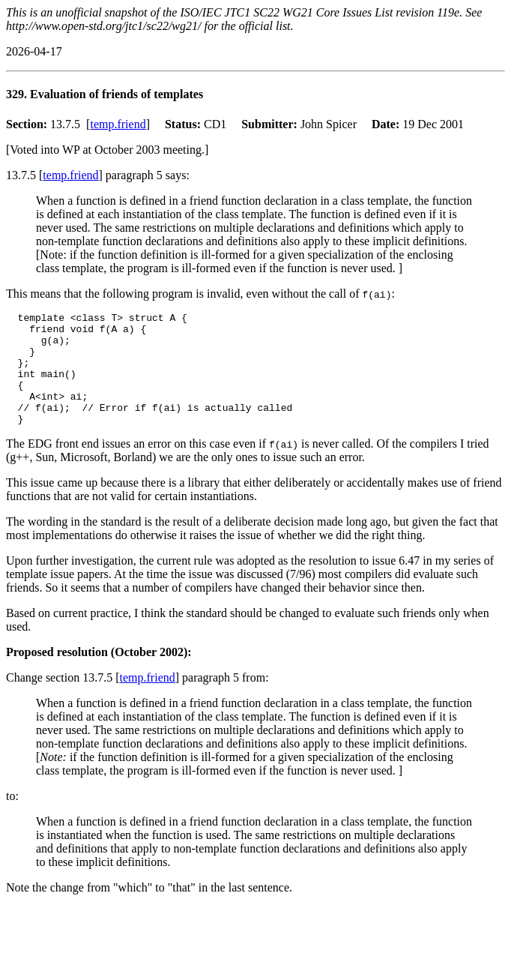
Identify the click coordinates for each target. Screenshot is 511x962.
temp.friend (117, 124)
